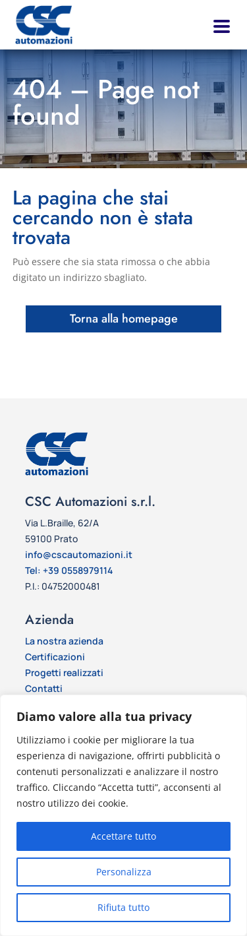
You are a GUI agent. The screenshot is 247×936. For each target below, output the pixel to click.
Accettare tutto (123, 836)
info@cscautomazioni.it (78, 554)
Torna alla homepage (124, 318)
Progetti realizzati (64, 672)
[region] (123, 815)
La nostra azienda (64, 641)
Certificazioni (55, 656)
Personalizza (123, 871)
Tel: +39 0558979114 (69, 570)
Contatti (44, 688)
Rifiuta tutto (123, 907)
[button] (220, 24)
